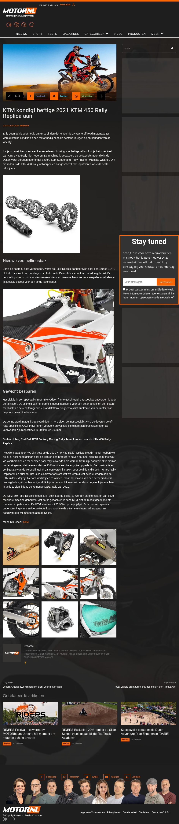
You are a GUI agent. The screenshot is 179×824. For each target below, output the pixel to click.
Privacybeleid (113, 812)
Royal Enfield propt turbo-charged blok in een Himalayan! (145, 686)
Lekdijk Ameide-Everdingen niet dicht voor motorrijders (32, 686)
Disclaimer (144, 812)
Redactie (24, 125)
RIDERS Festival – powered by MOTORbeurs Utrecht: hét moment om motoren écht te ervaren (29, 733)
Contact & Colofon (161, 812)
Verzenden (166, 282)
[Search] (172, 48)
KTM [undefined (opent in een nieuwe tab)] (26, 521)
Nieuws (7, 744)
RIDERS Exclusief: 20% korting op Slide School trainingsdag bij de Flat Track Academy (89, 733)
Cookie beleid (130, 812)
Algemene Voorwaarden (92, 812)
